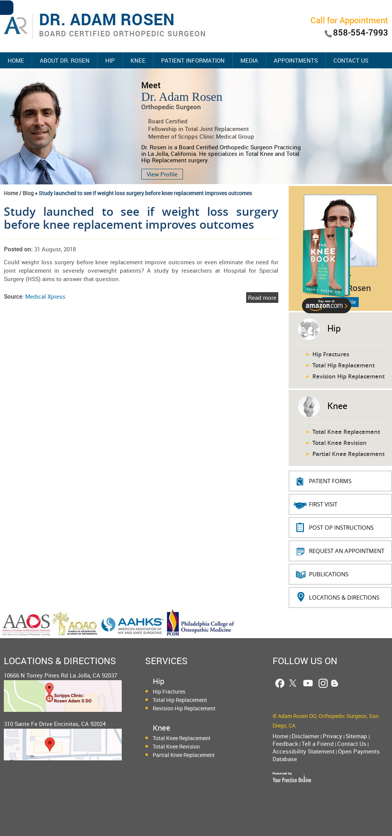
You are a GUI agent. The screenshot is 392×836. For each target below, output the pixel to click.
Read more (262, 297)
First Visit (323, 504)
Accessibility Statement (304, 751)
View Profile (162, 174)
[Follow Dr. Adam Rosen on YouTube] (308, 683)
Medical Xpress (45, 296)
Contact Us (350, 60)
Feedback (285, 743)
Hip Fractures (330, 354)
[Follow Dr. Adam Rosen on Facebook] (279, 683)
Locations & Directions (344, 597)
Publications (328, 574)
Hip (110, 60)
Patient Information (193, 60)
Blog (28, 193)
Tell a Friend (318, 743)
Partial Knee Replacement (348, 454)
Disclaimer (305, 736)
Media (249, 60)
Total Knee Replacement (346, 432)
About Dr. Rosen (65, 60)
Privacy (332, 736)
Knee (138, 60)
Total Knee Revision (339, 443)
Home (16, 60)
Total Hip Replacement (343, 365)
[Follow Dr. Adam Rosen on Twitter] (293, 683)
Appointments (296, 60)
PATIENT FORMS (330, 481)
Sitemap (357, 736)
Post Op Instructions (341, 527)
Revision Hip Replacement (348, 376)
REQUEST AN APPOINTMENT (346, 551)
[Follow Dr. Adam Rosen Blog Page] (334, 683)
